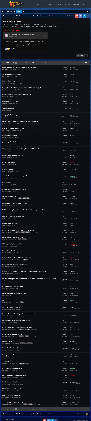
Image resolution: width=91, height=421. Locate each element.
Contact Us (19, 417)
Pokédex (69, 4)
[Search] (69, 11)
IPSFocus (12, 415)
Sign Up (19, 11)
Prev (7, 58)
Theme (5, 417)
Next (32, 58)
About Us (58, 4)
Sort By (85, 58)
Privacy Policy (12, 417)
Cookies (26, 417)
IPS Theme (5, 415)
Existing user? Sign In (8, 11)
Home (49, 4)
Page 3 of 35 (43, 58)
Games (77, 4)
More (85, 4)
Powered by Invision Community (80, 416)
